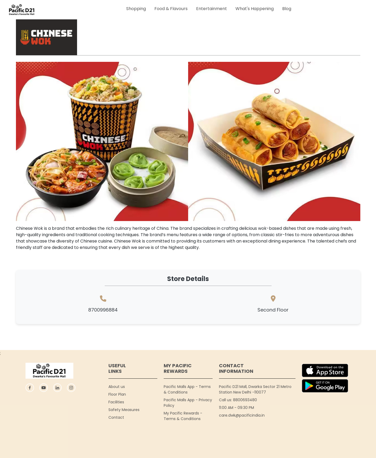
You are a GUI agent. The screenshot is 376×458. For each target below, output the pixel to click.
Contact (116, 417)
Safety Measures (124, 409)
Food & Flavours (171, 9)
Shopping (136, 9)
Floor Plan (117, 394)
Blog (286, 9)
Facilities (116, 402)
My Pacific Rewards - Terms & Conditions (183, 416)
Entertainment (211, 9)
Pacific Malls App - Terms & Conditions (187, 389)
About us (116, 386)
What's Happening (254, 9)
